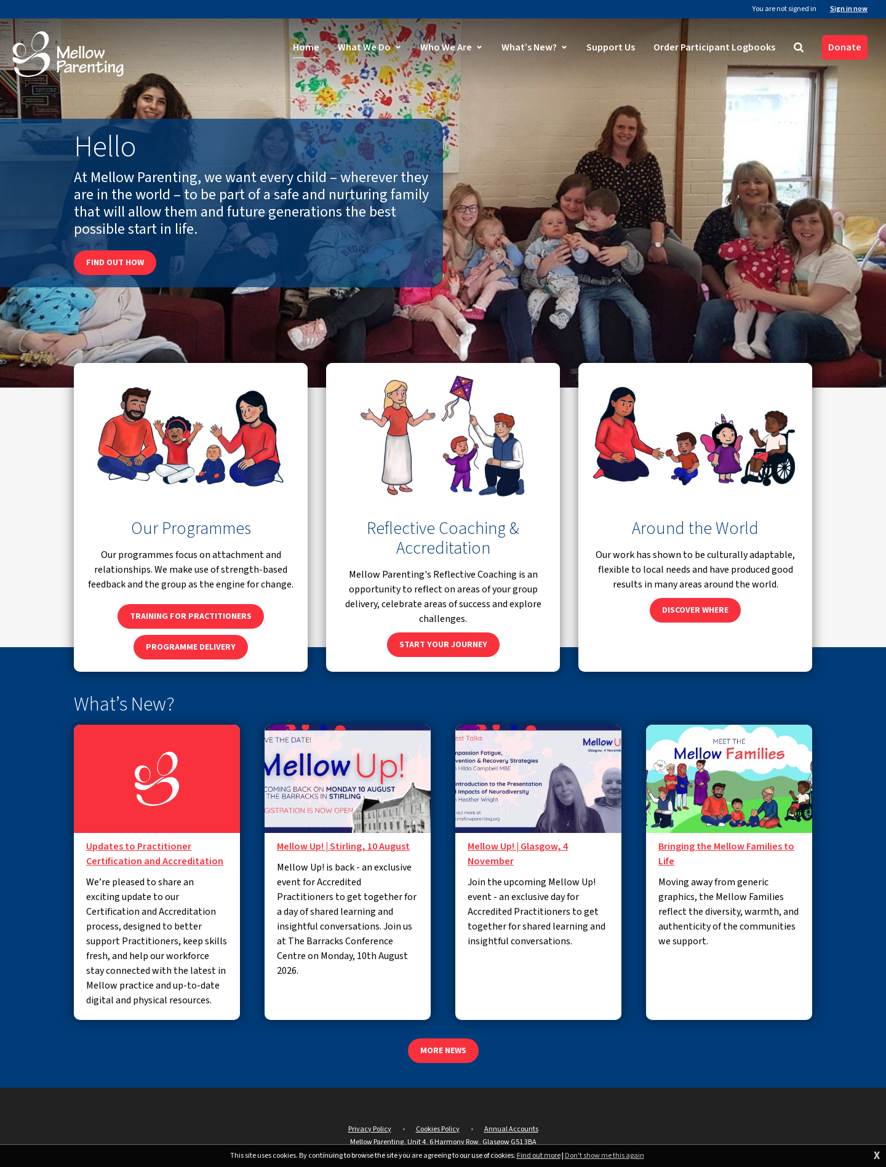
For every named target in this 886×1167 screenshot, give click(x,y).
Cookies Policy (438, 1129)
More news (443, 1051)
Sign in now (849, 9)
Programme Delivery (191, 647)
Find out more (539, 1156)
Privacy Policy (369, 1129)
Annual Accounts (511, 1129)
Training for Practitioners (191, 616)
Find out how (115, 263)
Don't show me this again (604, 1156)
